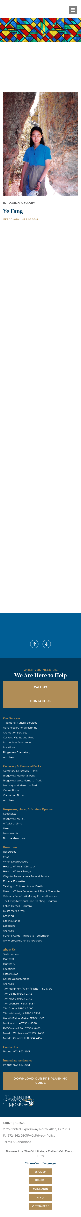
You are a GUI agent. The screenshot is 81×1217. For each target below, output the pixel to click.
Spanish (40, 1180)
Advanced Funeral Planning (20, 727)
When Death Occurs (15, 861)
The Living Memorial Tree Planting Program (30, 901)
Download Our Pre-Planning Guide (40, 1080)
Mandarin (40, 1189)
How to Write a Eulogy (17, 871)
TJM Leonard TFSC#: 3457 (19, 1003)
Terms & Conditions (17, 1142)
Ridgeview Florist (13, 818)
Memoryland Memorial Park (20, 785)
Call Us (40, 687)
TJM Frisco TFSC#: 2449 (17, 998)
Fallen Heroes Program (17, 906)
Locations (9, 747)
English (40, 1172)
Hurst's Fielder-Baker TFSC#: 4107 (23, 1018)
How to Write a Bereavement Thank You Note (31, 891)
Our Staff (8, 959)
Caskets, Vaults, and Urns (18, 737)
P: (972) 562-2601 (15, 1135)
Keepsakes (9, 813)
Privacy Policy (45, 1135)
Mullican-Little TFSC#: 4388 (20, 1023)
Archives (8, 757)
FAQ (6, 857)
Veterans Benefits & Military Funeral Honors (30, 896)
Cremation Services (15, 732)
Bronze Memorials (14, 838)
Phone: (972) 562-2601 (16, 1051)
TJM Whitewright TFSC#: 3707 (21, 1013)
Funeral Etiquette (14, 881)
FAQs (31, 1135)
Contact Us (40, 701)
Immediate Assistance (17, 742)
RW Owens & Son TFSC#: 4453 (21, 1028)
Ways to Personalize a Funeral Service (26, 876)
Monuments (10, 833)
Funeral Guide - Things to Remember (26, 936)
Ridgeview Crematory (16, 752)
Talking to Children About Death (23, 886)
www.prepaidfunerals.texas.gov (22, 940)
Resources (9, 852)
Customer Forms (13, 911)
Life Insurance (11, 921)
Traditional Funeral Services (20, 723)
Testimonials (11, 954)
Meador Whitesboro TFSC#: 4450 (23, 1033)
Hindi (41, 1197)
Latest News (10, 974)
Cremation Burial (13, 795)
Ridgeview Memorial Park (19, 775)
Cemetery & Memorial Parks (20, 770)
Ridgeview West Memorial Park (22, 780)
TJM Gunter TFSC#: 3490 (18, 1008)
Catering (8, 916)
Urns (6, 828)
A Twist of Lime (12, 823)
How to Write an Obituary (19, 866)
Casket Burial (11, 790)
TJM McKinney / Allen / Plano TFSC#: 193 (27, 989)
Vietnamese (40, 1206)
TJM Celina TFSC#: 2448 (17, 994)
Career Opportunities (16, 979)
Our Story (9, 964)
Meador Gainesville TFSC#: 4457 (22, 1038)
